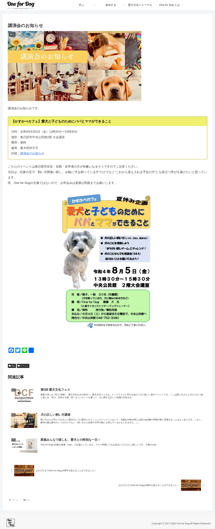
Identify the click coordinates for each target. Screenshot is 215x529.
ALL (12, 366)
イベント (23, 366)
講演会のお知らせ (32, 153)
